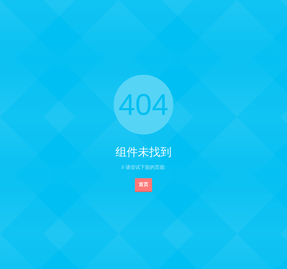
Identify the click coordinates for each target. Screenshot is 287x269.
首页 (143, 184)
